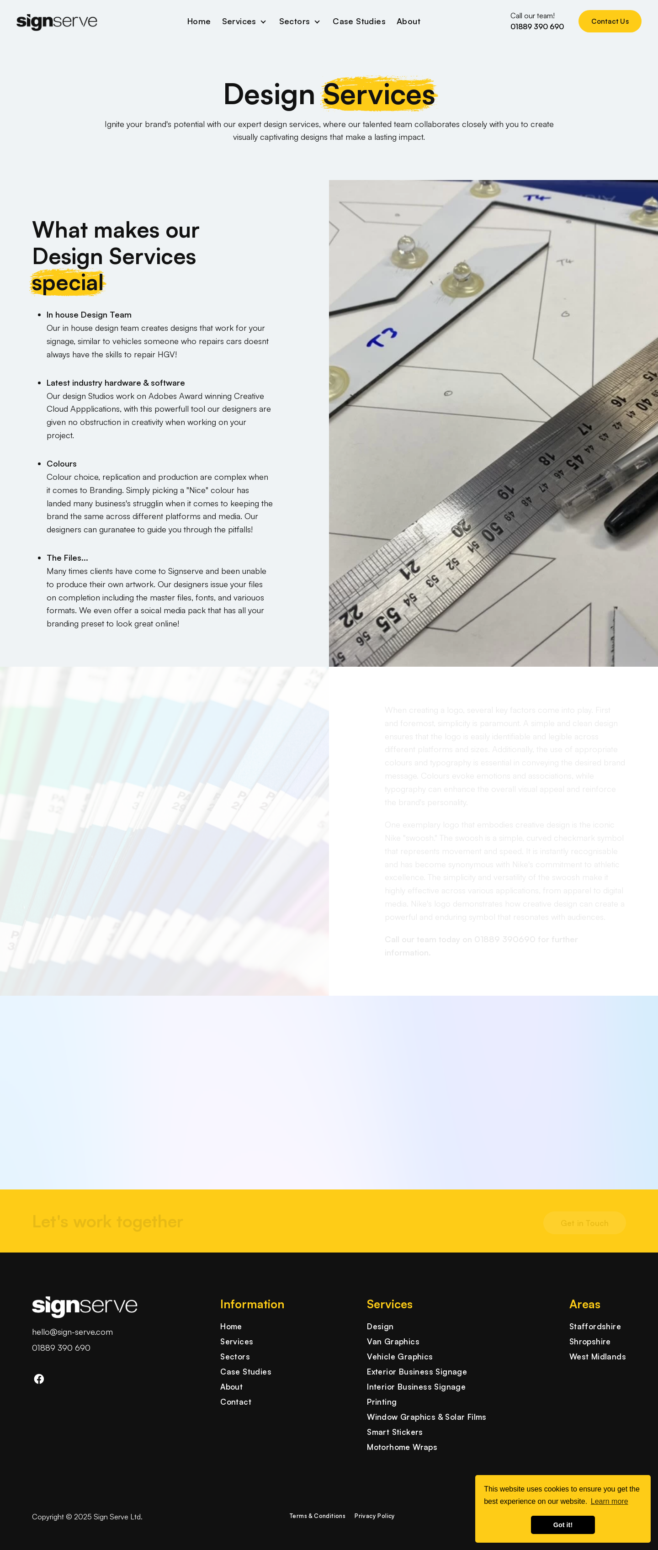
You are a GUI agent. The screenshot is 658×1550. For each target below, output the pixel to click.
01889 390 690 (61, 1348)
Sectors (294, 21)
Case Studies (359, 21)
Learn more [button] (609, 1501)
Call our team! (537, 21)
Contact (235, 1402)
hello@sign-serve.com (72, 1332)
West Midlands (597, 1356)
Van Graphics (393, 1341)
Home (199, 21)
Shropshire (590, 1341)
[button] (32, 1032)
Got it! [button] (563, 1525)
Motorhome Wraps (402, 1447)
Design (380, 1326)
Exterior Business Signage (417, 1371)
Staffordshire (595, 1326)
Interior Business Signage (416, 1387)
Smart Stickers (395, 1432)
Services (239, 21)
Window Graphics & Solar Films (427, 1417)
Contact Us (610, 21)
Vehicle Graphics (400, 1356)
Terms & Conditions (317, 1515)
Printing (382, 1402)
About (408, 21)
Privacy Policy (375, 1515)
